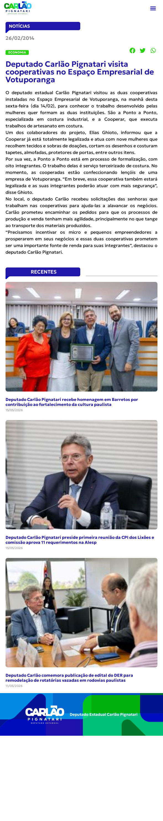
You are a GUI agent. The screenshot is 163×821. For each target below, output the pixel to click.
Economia (17, 52)
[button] (152, 8)
